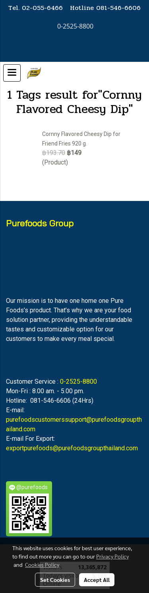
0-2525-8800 (78, 381)
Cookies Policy (42, 564)
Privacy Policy (112, 556)
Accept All (97, 579)
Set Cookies (55, 579)
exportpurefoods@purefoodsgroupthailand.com (72, 448)
